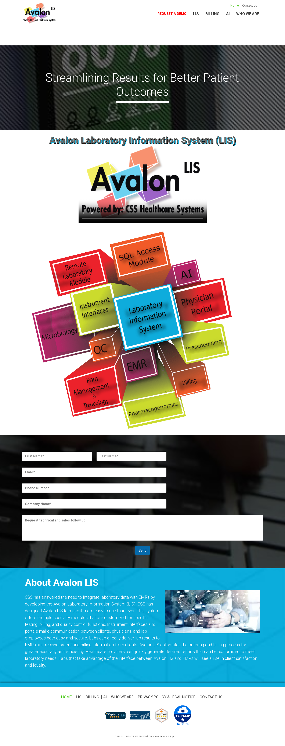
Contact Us (249, 5)
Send (142, 550)
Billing (212, 13)
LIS (196, 13)
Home (234, 5)
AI (228, 13)
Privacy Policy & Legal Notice (166, 697)
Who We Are (247, 13)
